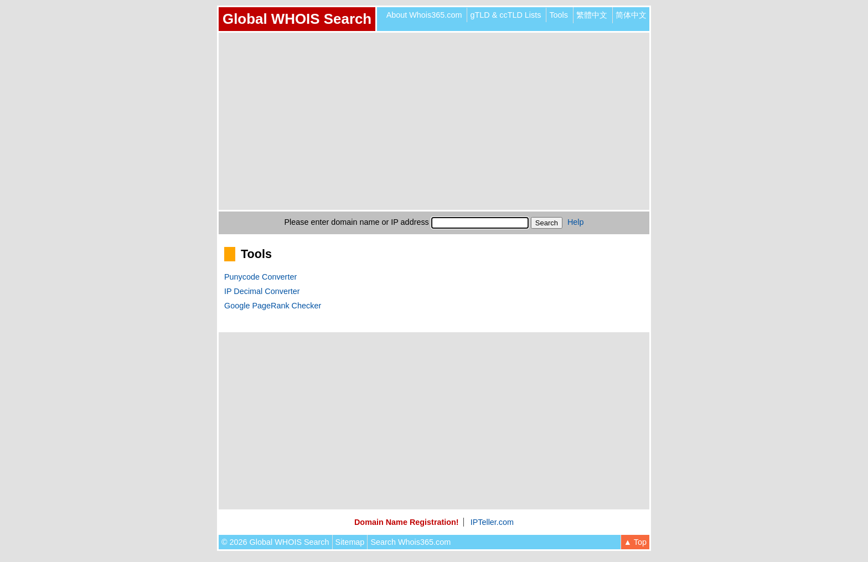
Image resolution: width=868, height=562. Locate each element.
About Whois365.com (424, 15)
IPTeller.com (492, 522)
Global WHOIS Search (297, 19)
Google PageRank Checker (272, 305)
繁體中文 (591, 15)
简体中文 (631, 15)
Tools (558, 15)
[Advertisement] (434, 121)
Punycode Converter (260, 276)
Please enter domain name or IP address (357, 222)
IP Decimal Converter (262, 291)
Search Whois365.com (410, 542)
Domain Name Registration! (406, 522)
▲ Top (635, 542)
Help (575, 222)
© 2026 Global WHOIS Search (275, 542)
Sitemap (350, 542)
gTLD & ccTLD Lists (505, 15)
